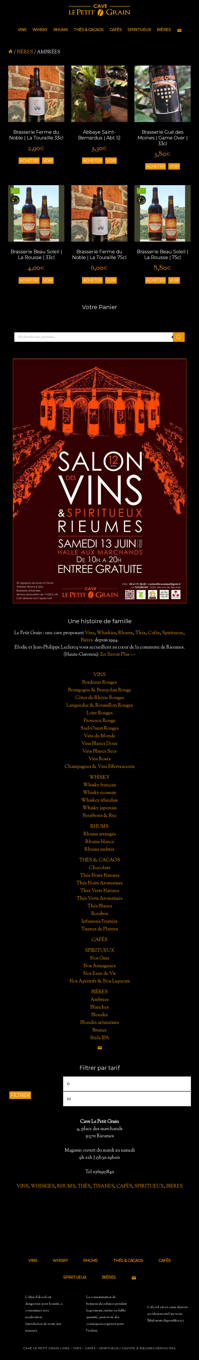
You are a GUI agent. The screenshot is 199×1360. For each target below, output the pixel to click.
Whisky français (99, 785)
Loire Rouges (100, 713)
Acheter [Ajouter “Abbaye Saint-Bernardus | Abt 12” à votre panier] (92, 160)
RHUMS (66, 1186)
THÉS (83, 1186)
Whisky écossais (99, 792)
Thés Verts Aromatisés (99, 898)
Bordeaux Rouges (99, 682)
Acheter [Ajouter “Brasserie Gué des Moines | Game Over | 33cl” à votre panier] (155, 166)
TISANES (103, 1186)
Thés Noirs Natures (99, 875)
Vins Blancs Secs (99, 751)
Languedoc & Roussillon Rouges (99, 705)
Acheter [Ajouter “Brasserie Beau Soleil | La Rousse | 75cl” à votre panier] (155, 280)
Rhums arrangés (99, 834)
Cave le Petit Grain (100, 10)
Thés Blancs (99, 906)
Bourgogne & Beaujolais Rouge (99, 690)
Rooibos (99, 913)
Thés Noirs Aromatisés (99, 883)
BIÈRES (25, 52)
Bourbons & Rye (100, 815)
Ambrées (100, 999)
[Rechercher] (179, 337)
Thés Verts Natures (99, 891)
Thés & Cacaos (99, 860)
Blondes (99, 1015)
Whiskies (106, 633)
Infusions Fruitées (99, 921)
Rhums (125, 633)
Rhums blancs (99, 841)
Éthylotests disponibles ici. (165, 1320)
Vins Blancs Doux (99, 743)
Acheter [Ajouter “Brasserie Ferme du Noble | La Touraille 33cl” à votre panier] (29, 160)
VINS (22, 1186)
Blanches (99, 1007)
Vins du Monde (99, 736)
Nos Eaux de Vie (99, 973)
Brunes (99, 1030)
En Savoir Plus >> (118, 654)
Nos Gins (99, 958)
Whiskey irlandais (99, 800)
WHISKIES (43, 1186)
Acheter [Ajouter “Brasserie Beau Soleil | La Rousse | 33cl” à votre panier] (29, 280)
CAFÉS (124, 1186)
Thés (140, 633)
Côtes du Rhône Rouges (99, 697)
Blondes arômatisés (99, 1022)
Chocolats (99, 868)
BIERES (174, 1186)
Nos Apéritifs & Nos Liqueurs (99, 981)
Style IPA (99, 1038)
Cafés (154, 633)
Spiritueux (172, 633)
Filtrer (20, 1095)
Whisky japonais (99, 808)
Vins (89, 633)
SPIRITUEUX (149, 1186)
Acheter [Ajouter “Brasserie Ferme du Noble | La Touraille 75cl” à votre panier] (92, 280)
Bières (87, 640)
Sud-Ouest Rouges (100, 728)
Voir (47, 160)
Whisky (99, 777)
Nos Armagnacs (99, 966)
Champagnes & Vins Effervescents (100, 766)
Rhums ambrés (99, 849)
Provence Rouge (100, 720)
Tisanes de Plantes (99, 929)
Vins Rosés (99, 759)
